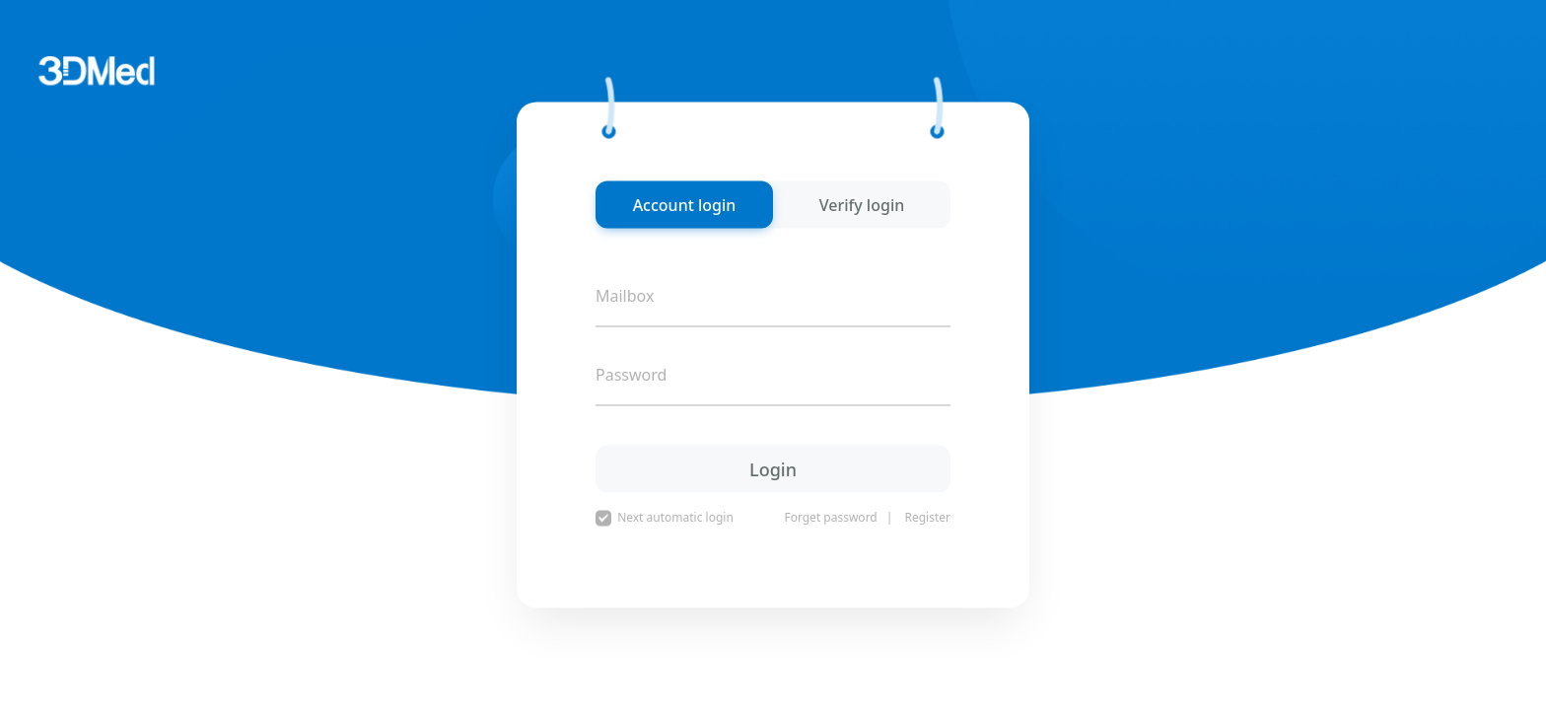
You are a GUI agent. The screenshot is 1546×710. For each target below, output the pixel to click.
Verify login (861, 205)
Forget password (830, 517)
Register (927, 517)
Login (773, 468)
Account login (685, 205)
